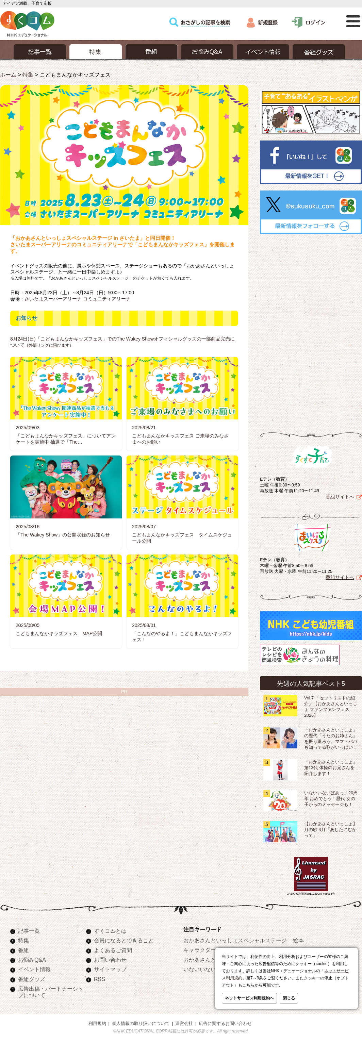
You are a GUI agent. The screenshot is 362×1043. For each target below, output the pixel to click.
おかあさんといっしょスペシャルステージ (235, 939)
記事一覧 (29, 929)
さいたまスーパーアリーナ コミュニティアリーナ (77, 298)
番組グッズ (31, 978)
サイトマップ (110, 968)
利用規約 (97, 1022)
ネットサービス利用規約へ (249, 998)
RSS (99, 978)
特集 (27, 74)
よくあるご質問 (113, 949)
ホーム (8, 74)
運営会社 (184, 1022)
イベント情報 (34, 968)
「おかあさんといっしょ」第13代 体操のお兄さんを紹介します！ (330, 766)
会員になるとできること (124, 939)
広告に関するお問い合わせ (225, 1022)
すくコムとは (110, 929)
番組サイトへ (340, 495)
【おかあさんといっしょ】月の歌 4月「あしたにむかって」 (330, 828)
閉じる (289, 998)
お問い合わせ (110, 958)
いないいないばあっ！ (210, 968)
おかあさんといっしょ (210, 958)
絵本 (298, 939)
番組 (23, 949)
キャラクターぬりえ (207, 948)
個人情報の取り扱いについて (140, 1022)
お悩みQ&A (32, 958)
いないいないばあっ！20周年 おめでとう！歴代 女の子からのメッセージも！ (331, 797)
